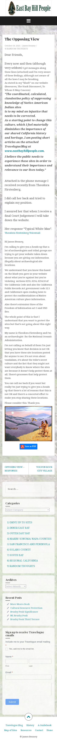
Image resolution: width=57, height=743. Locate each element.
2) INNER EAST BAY (18, 527)
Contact (39, 730)
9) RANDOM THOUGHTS (16, 48)
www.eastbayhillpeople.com (24, 151)
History (30, 725)
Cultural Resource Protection (26, 607)
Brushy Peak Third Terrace (25, 619)
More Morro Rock (20, 604)
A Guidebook (44, 725)
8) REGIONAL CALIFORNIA (22, 560)
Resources (26, 730)
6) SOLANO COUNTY (19, 549)
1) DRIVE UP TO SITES (19, 522)
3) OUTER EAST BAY (18, 533)
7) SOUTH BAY (15, 555)
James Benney (28, 45)
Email (9, 672)
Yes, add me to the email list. (19, 649)
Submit (12, 702)
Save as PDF (28, 446)
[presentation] (28, 688)
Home (50, 730)
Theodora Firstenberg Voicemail (22, 232)
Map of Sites (10, 730)
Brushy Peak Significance (24, 611)
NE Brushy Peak (19, 615)
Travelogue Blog (14, 725)
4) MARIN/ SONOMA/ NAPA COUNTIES (29, 538)
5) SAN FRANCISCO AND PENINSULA (28, 544)
